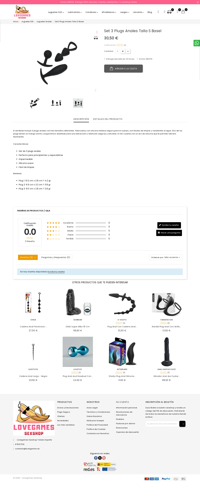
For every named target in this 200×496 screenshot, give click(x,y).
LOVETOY (77, 369)
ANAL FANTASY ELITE (167, 369)
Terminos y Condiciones (98, 412)
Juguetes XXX (56, 12)
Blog (150, 12)
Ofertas (61, 416)
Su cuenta (122, 402)
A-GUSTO (122, 319)
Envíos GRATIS (145, 59)
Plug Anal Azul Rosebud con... (78, 376)
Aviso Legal (92, 407)
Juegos (125, 12)
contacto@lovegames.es (27, 448)
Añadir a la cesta (123, 68)
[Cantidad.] (117, 51)
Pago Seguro (63, 412)
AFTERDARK (122, 369)
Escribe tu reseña (169, 225)
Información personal (126, 407)
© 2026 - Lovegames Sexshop (27, 478)
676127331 (19, 444)
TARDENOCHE (166, 319)
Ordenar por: (157, 257)
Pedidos (120, 419)
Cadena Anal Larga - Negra (33, 376)
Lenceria (138, 12)
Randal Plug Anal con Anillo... (166, 326)
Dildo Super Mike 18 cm (78, 326)
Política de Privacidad (97, 425)
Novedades (63, 420)
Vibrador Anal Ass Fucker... (166, 376)
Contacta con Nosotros (98, 433)
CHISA (33, 319)
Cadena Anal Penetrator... (33, 326)
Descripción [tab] (81, 119)
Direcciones (122, 427)
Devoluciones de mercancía (124, 413)
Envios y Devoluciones (68, 407)
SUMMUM (77, 319)
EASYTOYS (33, 369)
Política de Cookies (96, 429)
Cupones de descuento (127, 432)
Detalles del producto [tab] (107, 119)
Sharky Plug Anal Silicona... (122, 376)
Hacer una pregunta (169, 232)
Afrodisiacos (109, 12)
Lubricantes (75, 12)
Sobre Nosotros (94, 416)
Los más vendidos (66, 425)
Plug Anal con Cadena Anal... (122, 326)
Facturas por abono (125, 423)
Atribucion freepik (95, 420)
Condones (92, 12)
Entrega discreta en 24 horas (120, 59)
